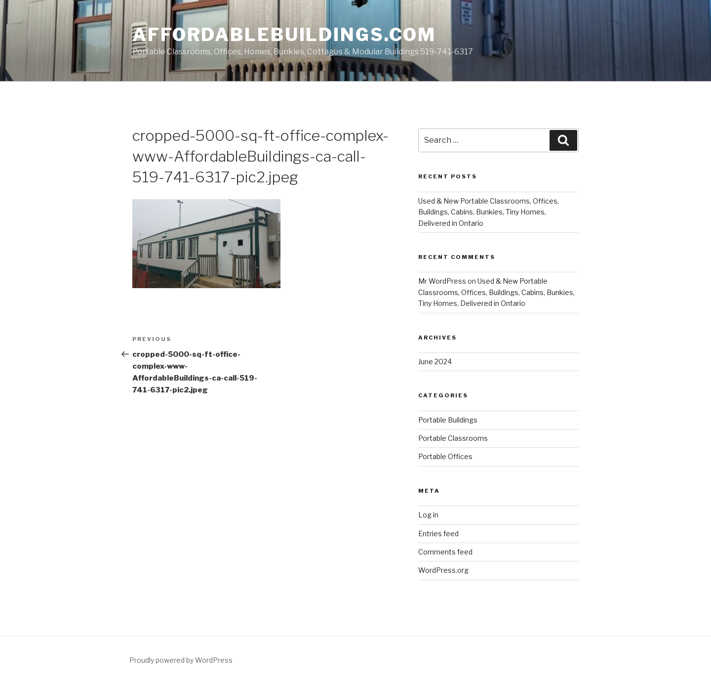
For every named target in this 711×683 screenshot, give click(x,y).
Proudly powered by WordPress (181, 660)
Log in (428, 515)
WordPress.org (443, 570)
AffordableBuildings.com (284, 34)
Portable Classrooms (453, 438)
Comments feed (445, 552)
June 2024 (435, 361)
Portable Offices (445, 456)
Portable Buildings (447, 420)
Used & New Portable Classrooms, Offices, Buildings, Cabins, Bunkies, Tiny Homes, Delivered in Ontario (488, 212)
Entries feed (438, 533)
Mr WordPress (442, 281)
